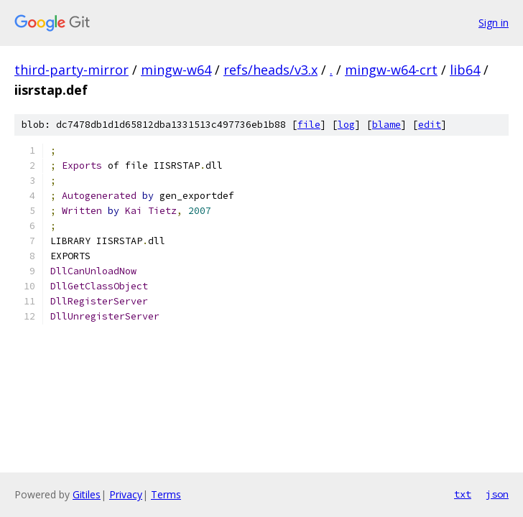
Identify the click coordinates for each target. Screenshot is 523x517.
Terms (166, 494)
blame (386, 124)
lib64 (465, 69)
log (346, 124)
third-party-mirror (71, 69)
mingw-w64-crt (391, 69)
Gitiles (87, 494)
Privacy (125, 494)
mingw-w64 (176, 69)
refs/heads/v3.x (270, 69)
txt (462, 494)
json (497, 494)
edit (429, 124)
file (308, 124)
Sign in (493, 22)
